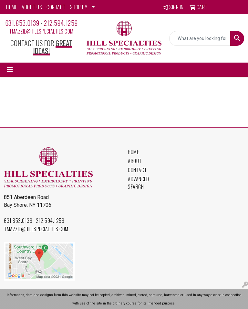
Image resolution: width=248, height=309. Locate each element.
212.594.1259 (61, 23)
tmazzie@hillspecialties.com (41, 31)
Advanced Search (138, 183)
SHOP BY (79, 7)
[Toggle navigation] (10, 69)
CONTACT (56, 7)
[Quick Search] (200, 38)
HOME (11, 7)
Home (133, 152)
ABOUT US (32, 7)
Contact (137, 170)
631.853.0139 (22, 23)
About (135, 161)
